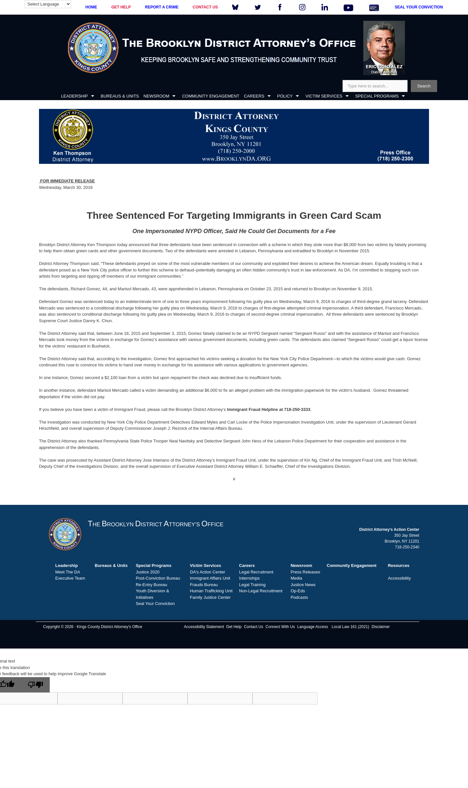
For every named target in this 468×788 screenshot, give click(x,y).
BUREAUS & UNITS (120, 96)
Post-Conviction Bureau (158, 578)
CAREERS (254, 96)
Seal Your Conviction (155, 603)
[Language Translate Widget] (48, 4)
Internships (249, 578)
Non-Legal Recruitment (261, 590)
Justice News (303, 584)
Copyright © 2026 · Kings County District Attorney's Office (92, 626)
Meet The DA (67, 572)
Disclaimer (380, 626)
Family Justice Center (210, 597)
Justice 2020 (148, 572)
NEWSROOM (156, 96)
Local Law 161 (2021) (350, 626)
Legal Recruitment (256, 572)
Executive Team (70, 578)
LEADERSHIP (74, 96)
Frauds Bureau (204, 584)
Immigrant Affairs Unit (210, 578)
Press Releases (305, 572)
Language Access (312, 626)
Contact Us (253, 626)
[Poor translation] (35, 684)
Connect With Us (280, 626)
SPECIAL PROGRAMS (377, 96)
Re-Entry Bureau (151, 584)
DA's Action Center (207, 572)
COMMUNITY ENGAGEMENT (210, 96)
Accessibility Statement (204, 626)
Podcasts (299, 597)
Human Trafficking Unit (211, 590)
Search (424, 86)
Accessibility (399, 578)
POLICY (285, 96)
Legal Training (252, 584)
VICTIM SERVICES (324, 96)
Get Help (233, 626)
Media (296, 578)
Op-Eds (298, 590)
